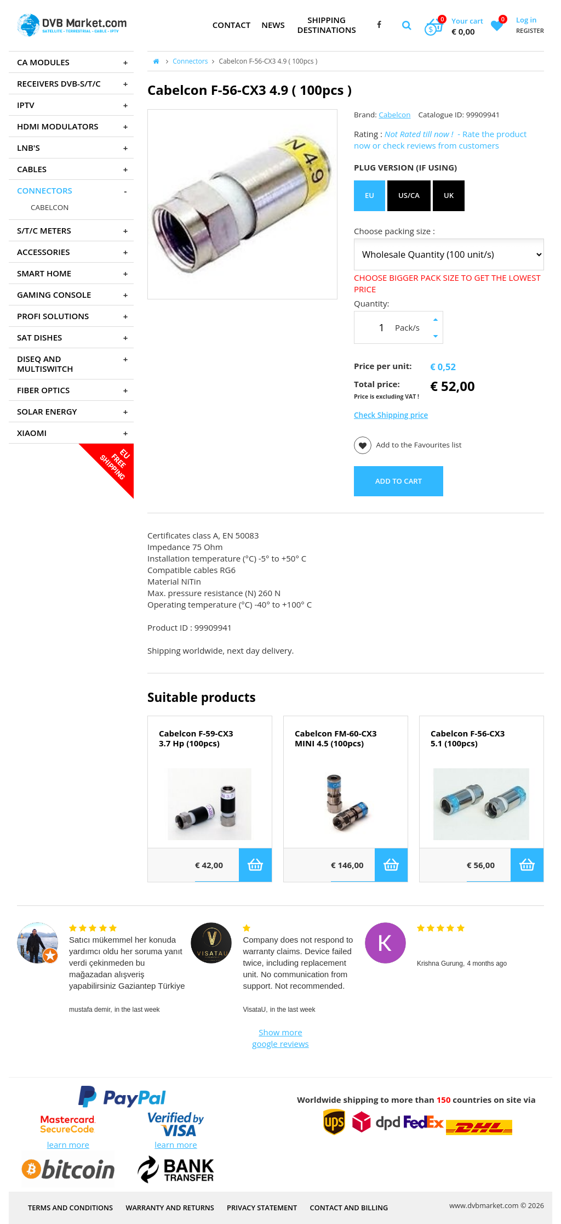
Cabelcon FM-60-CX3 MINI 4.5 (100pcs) (336, 738)
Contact (231, 24)
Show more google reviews (280, 1038)
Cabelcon (394, 115)
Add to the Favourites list (408, 445)
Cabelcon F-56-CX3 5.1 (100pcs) (468, 738)
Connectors (190, 61)
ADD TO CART (398, 481)
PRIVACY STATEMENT (262, 1207)
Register (530, 30)
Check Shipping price (391, 415)
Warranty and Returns (169, 1207)
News (273, 24)
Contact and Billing (349, 1207)
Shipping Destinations (326, 24)
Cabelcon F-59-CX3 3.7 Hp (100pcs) (196, 738)
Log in (526, 20)
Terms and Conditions (70, 1207)
